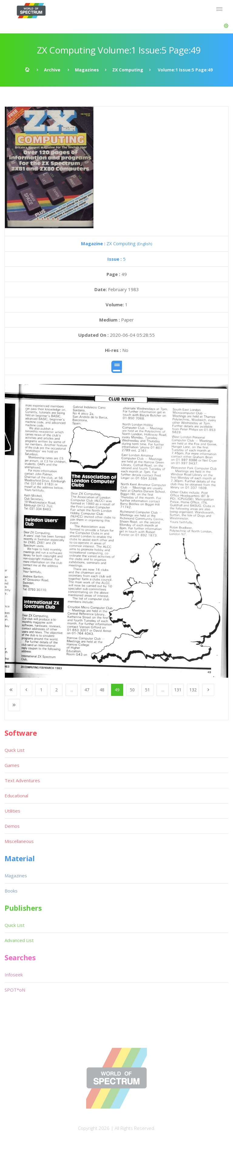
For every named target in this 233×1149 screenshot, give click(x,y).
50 (132, 690)
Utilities (12, 811)
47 (86, 690)
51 (147, 690)
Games (12, 765)
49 (117, 690)
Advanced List (19, 940)
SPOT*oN (15, 990)
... (71, 690)
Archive (52, 70)
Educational (16, 796)
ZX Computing (127, 70)
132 (193, 690)
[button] (226, 26)
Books (11, 891)
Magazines (87, 70)
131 (177, 690)
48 (102, 690)
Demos (12, 826)
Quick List (15, 750)
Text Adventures (22, 780)
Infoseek (14, 975)
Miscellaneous (19, 841)
